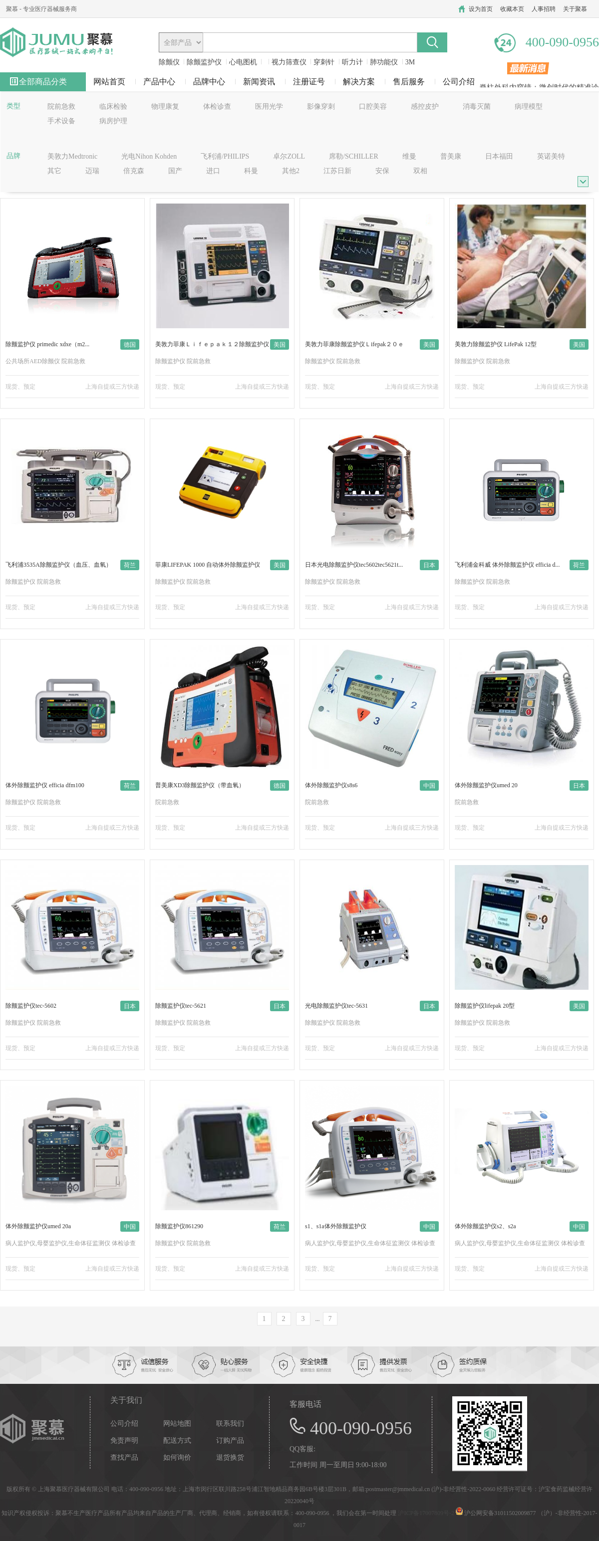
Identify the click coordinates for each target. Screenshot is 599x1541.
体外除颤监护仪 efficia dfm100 (44, 785)
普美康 (450, 156)
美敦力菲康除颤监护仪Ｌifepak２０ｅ (354, 344)
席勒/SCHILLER (353, 156)
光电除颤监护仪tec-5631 (336, 1005)
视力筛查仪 (289, 62)
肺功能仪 (384, 62)
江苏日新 (337, 171)
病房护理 (113, 121)
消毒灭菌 (477, 106)
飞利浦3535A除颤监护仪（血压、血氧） (58, 564)
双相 (420, 171)
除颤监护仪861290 (179, 1226)
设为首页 (481, 8)
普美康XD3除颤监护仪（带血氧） (200, 785)
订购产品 (230, 1440)
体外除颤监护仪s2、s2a (485, 1226)
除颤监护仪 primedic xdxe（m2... (47, 344)
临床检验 (113, 106)
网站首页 (109, 81)
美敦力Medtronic (72, 156)
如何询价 (177, 1457)
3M (410, 62)
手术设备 (61, 121)
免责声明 (124, 1440)
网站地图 (177, 1423)
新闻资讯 (259, 81)
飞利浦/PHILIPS (225, 156)
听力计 (352, 62)
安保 (382, 171)
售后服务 (409, 81)
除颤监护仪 (204, 62)
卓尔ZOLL (289, 156)
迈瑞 (92, 171)
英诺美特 (551, 156)
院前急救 (61, 106)
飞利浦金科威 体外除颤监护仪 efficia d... (507, 564)
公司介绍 (459, 81)
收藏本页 (512, 8)
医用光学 (269, 106)
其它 (54, 171)
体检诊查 (217, 106)
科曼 (251, 171)
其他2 (291, 171)
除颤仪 (169, 62)
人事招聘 (544, 8)
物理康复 (165, 106)
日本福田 (499, 156)
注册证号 (309, 81)
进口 (213, 171)
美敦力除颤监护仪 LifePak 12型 (496, 344)
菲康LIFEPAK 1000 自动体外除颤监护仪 (207, 564)
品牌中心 (209, 81)
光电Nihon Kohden (149, 156)
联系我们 (230, 1423)
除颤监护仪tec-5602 (30, 1005)
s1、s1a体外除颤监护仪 (335, 1226)
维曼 (409, 156)
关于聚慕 (575, 8)
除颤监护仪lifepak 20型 (485, 1005)
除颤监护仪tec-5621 (180, 1005)
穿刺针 (323, 62)
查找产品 (124, 1457)
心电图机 (243, 62)
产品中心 (159, 81)
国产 (175, 171)
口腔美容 (373, 106)
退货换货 (230, 1457)
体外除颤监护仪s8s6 (331, 785)
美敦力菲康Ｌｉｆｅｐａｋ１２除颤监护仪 (212, 344)
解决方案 (359, 81)
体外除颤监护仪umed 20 (486, 785)
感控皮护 (425, 106)
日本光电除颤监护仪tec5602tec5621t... (354, 564)
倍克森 (133, 171)
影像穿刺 (321, 106)
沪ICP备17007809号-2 (426, 1513)
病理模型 (529, 106)
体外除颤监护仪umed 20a (38, 1226)
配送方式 (177, 1440)
